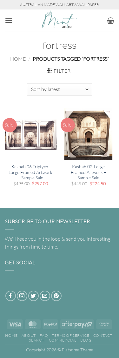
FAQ (44, 335)
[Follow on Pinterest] (56, 296)
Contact (102, 335)
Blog (85, 340)
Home (18, 59)
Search (37, 340)
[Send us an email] (45, 296)
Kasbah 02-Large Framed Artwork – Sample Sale (88, 172)
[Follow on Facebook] (10, 296)
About (29, 335)
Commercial (62, 340)
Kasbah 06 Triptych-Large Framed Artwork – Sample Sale (30, 172)
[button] (8, 20)
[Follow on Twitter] (33, 296)
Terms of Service (70, 335)
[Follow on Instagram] (22, 296)
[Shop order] (59, 89)
